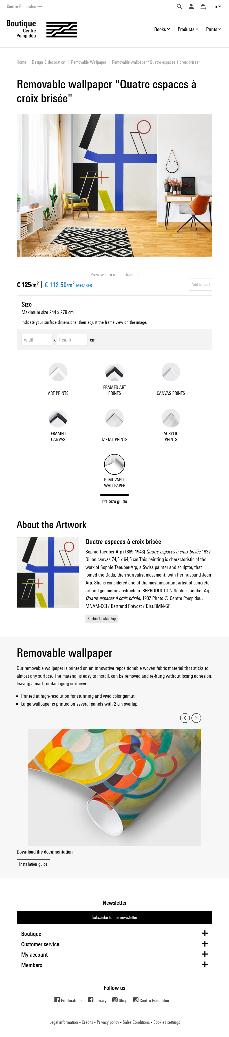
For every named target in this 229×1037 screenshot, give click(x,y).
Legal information (63, 1022)
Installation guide (33, 864)
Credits (87, 1022)
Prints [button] (211, 29)
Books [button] (160, 29)
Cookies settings (166, 1022)
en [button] (214, 6)
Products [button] (186, 29)
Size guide (114, 501)
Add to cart (200, 284)
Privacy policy (108, 1022)
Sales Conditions (136, 1022)
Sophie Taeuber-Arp (102, 618)
